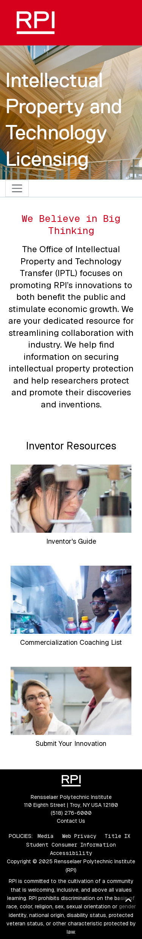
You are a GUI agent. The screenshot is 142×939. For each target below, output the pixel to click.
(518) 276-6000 (71, 813)
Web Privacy (79, 836)
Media (45, 836)
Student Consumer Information (71, 844)
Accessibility (71, 853)
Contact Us (71, 820)
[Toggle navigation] (17, 188)
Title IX (117, 836)
